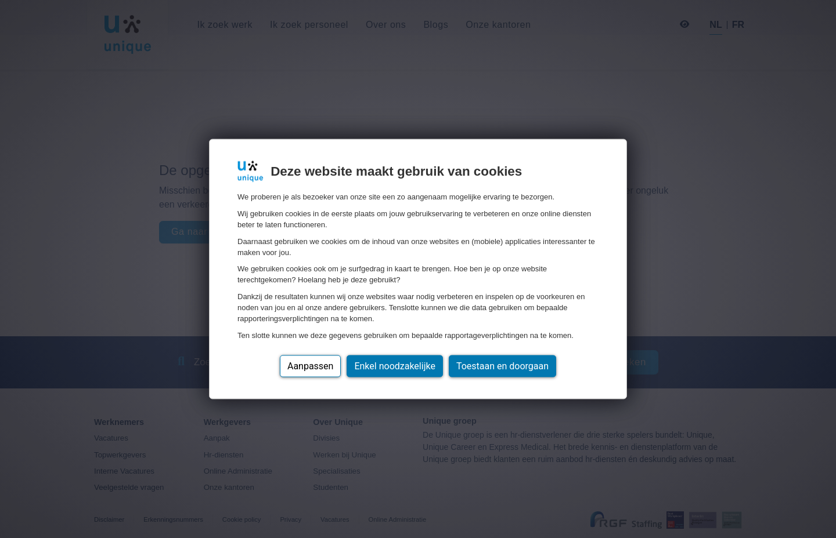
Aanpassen (310, 365)
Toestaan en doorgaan (502, 365)
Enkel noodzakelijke (394, 365)
